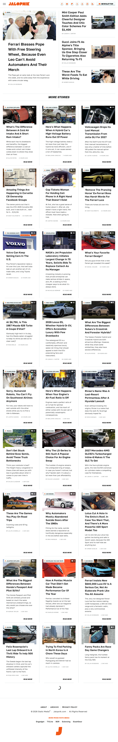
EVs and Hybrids (51, 107)
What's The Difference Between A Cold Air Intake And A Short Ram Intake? (19, 131)
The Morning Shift (13, 233)
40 (74, 170)
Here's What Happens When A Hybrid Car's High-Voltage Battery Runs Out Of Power (58, 131)
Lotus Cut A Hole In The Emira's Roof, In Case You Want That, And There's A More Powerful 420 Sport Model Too (97, 522)
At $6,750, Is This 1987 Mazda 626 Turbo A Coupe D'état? (19, 325)
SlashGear (77, 722)
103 (33, 170)
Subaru (87, 302)
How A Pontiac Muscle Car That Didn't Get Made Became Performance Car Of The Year (59, 587)
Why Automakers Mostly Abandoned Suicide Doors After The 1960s (57, 518)
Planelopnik (11, 371)
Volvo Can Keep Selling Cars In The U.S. (17, 256)
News (8, 12)
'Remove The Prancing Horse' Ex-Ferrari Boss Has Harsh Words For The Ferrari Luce (98, 194)
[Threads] (82, 4)
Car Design (99, 17)
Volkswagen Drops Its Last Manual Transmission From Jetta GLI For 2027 (98, 132)
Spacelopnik (50, 233)
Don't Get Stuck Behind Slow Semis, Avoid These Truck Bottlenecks (17, 455)
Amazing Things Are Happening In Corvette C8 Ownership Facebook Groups (19, 194)
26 (34, 233)
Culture (9, 170)
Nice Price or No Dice (14, 302)
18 (34, 371)
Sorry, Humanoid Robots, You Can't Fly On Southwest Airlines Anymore (19, 396)
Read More (28, 162)
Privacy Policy (69, 707)
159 (112, 561)
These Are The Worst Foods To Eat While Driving (74, 75)
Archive (54, 707)
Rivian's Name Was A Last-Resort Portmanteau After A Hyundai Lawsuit (97, 396)
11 (34, 494)
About (44, 707)
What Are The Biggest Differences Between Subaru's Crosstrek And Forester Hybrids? (98, 327)
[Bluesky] (67, 4)
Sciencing (66, 722)
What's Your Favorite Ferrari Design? (97, 254)
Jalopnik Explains (13, 107)
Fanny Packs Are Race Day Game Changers (98, 648)
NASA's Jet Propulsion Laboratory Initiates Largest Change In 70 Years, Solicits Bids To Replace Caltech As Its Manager (59, 261)
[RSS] (92, 4)
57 (34, 303)
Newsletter (106, 4)
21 (34, 431)
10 (74, 627)
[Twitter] (77, 4)
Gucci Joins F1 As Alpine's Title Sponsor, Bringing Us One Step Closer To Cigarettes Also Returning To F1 (74, 50)
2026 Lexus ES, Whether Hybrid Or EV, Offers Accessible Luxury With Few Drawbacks (59, 329)
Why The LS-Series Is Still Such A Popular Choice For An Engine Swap (58, 455)
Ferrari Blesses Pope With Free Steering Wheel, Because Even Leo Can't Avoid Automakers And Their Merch (27, 57)
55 (113, 170)
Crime (48, 170)
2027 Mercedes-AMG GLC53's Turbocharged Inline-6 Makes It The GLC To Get (98, 455)
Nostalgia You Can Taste (54, 561)
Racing (97, 47)
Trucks (9, 431)
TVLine (50, 722)
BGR (57, 722)
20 (113, 107)
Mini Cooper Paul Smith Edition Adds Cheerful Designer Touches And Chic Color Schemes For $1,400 (74, 21)
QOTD (97, 71)
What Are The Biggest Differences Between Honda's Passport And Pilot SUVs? (19, 585)
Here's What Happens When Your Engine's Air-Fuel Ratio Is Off (58, 394)
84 (113, 233)
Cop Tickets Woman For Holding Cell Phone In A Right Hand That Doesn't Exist (59, 194)
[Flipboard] (72, 4)
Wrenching (50, 431)
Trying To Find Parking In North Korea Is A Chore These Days (58, 650)
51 (74, 303)
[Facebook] (62, 4)
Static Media (43, 711)
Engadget (40, 722)
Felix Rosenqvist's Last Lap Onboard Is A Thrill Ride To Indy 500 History (19, 651)
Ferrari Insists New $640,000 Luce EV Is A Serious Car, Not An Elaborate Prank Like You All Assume (98, 587)
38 (74, 233)
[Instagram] (87, 4)
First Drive (50, 302)
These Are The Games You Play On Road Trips (19, 517)
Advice (87, 627)
